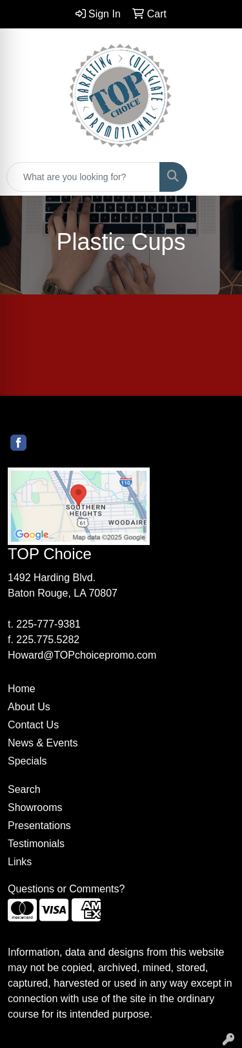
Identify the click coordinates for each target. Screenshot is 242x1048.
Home (21, 688)
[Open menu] (216, 177)
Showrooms (35, 807)
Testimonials (36, 843)
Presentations (39, 825)
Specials (27, 760)
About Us (29, 706)
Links (20, 861)
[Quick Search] (83, 177)
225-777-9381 (48, 624)
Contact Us (33, 724)
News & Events (42, 742)
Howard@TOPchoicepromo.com (82, 655)
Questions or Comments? (66, 888)
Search (24, 789)
